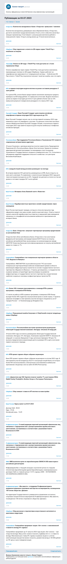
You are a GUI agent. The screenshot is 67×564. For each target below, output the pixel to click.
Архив (18, 22)
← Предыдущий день (11, 551)
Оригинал (58, 43)
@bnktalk (8, 41)
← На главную (9, 22)
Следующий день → (56, 551)
